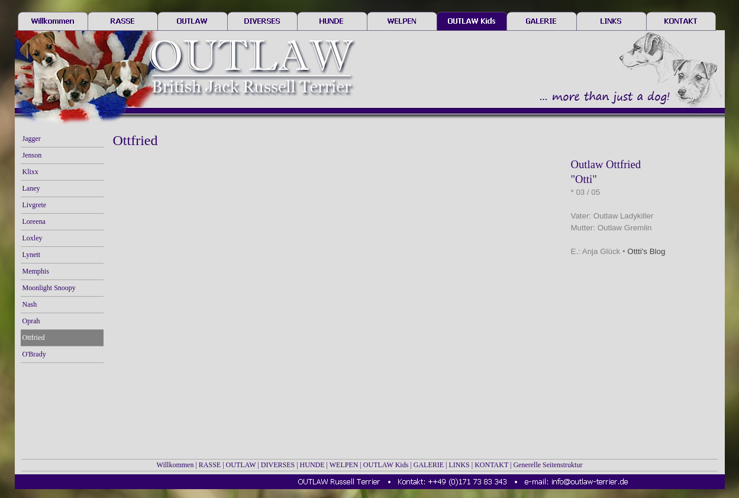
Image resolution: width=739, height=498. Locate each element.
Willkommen (175, 465)
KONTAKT (491, 465)
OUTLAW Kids (385, 465)
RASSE (210, 465)
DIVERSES (278, 465)
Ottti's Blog (646, 251)
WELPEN (344, 465)
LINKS (458, 465)
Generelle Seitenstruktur (547, 465)
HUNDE (312, 465)
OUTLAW (241, 465)
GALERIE (429, 465)
